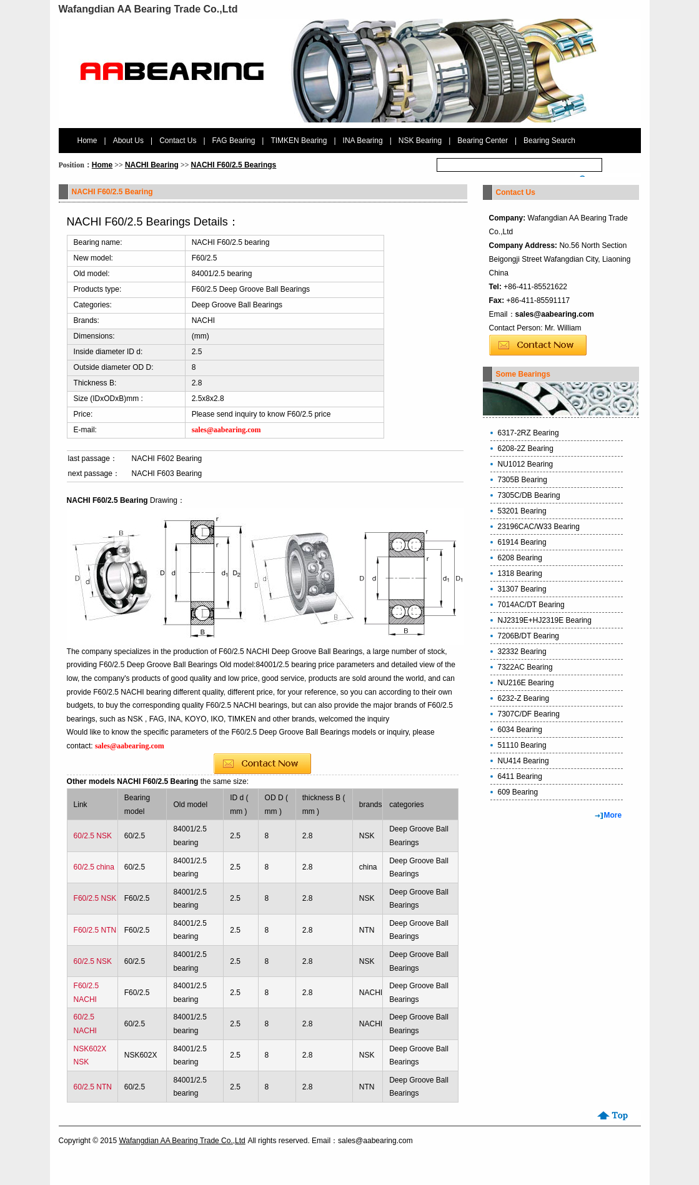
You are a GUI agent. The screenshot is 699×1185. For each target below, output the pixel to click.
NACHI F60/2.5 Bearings (234, 165)
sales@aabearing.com (554, 314)
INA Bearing (363, 140)
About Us (128, 140)
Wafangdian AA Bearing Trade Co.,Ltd (182, 1140)
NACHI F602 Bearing (167, 458)
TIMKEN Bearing (298, 140)
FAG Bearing (233, 140)
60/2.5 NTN (93, 1087)
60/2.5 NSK (93, 835)
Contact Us (177, 140)
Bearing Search (549, 140)
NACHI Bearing (152, 165)
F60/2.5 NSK (95, 898)
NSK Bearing (420, 140)
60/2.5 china (94, 867)
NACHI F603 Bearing (167, 473)
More (613, 815)
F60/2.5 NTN (95, 930)
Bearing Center (482, 140)
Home (87, 140)
